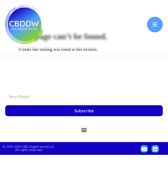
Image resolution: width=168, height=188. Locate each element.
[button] (84, 153)
